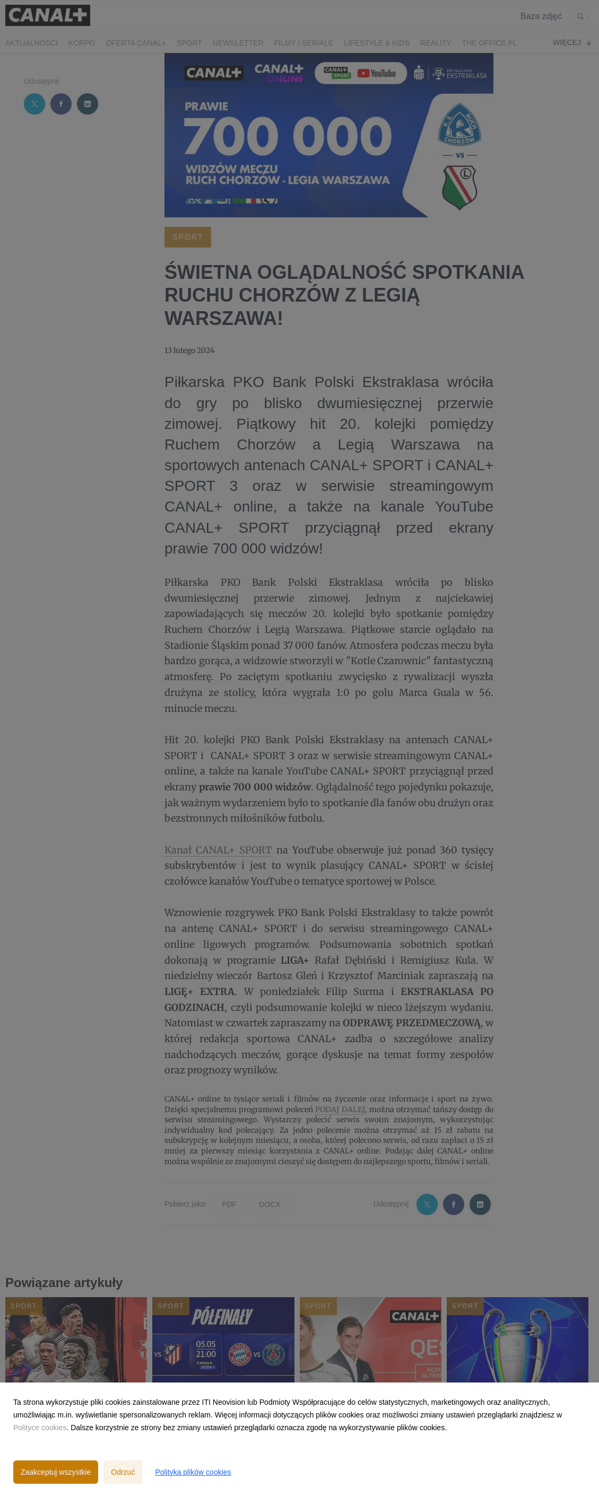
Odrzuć (123, 1472)
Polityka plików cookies (193, 1472)
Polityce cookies (39, 1427)
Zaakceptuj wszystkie (56, 1472)
